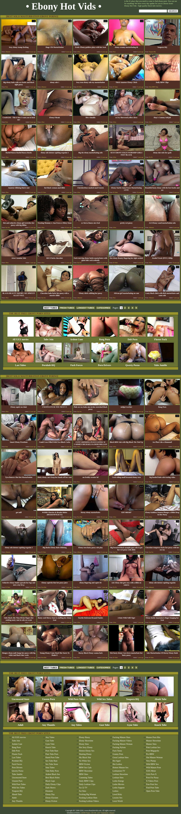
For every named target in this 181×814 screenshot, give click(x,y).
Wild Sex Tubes (104, 698)
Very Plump (151, 761)
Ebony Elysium (52, 798)
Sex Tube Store (52, 764)
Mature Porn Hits (153, 737)
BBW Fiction (84, 764)
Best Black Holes (53, 778)
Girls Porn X (151, 774)
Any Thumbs (48, 724)
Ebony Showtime (86, 741)
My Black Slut (85, 757)
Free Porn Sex (152, 784)
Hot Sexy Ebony (86, 747)
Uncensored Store (20, 698)
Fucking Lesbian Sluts (88, 798)
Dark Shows (51, 788)
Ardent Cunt (76, 338)
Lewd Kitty (117, 794)
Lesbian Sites (118, 778)
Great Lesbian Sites (121, 757)
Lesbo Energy (118, 781)
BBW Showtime (85, 771)
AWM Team (85, 813)
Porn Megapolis (152, 751)
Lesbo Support (119, 788)
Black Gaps (50, 781)
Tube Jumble (160, 364)
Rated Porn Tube (52, 757)
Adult (20, 724)
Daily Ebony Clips (53, 784)
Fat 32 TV (83, 788)
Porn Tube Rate (52, 751)
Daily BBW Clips (86, 781)
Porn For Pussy (152, 778)
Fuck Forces (76, 364)
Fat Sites (82, 791)
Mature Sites (151, 744)
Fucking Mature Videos (122, 741)
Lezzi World (118, 801)
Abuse (111, 813)
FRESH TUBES (67, 308)
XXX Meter (151, 771)
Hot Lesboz (117, 764)
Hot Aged (116, 761)
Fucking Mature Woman (122, 744)
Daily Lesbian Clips (87, 784)
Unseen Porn (48, 698)
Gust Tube (104, 724)
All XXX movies (20, 338)
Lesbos (115, 791)
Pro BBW (150, 754)
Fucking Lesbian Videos (89, 801)
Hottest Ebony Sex (86, 751)
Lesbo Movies (118, 784)
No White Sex (85, 761)
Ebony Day (50, 794)
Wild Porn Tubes (76, 698)
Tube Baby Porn (52, 771)
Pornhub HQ (48, 364)
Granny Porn (118, 754)
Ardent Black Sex (53, 774)
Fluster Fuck (160, 338)
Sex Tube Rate (51, 761)
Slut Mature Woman (154, 757)
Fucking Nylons (119, 747)
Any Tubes (76, 724)
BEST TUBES (50, 308)
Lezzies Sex (117, 798)
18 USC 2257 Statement (99, 813)
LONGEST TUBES (85, 308)
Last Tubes (20, 364)
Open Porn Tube (153, 791)
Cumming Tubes (86, 778)
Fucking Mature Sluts (121, 737)
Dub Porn (132, 338)
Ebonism (49, 791)
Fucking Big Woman (87, 794)
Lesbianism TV (119, 771)
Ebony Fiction (51, 801)
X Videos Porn (152, 781)
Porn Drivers (104, 364)
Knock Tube (160, 724)
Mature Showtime (153, 741)
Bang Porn (104, 338)
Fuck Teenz (117, 751)
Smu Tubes (50, 767)
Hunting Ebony (85, 754)
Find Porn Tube (152, 788)
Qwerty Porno (132, 364)
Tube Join (48, 338)
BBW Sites (83, 774)
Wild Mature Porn (153, 767)
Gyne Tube (132, 724)
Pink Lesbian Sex (153, 747)
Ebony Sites (84, 744)
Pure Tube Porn (52, 754)
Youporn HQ (132, 698)
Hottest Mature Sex (120, 767)
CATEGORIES (103, 308)
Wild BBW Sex (152, 764)
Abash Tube (160, 698)
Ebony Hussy (84, 737)
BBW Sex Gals (85, 767)
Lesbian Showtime (120, 774)
